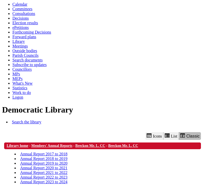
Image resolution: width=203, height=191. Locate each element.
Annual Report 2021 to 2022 (43, 172)
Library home (17, 146)
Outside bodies (24, 51)
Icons (154, 135)
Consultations (23, 13)
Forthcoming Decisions (31, 32)
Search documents (27, 60)
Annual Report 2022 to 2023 (43, 177)
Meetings (20, 46)
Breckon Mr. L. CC (90, 146)
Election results (25, 23)
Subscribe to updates (29, 64)
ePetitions (20, 27)
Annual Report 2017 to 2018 (43, 154)
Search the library (26, 122)
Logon (17, 97)
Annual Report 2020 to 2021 (43, 168)
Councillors (22, 69)
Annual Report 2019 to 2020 (43, 163)
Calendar (19, 4)
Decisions (20, 18)
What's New (22, 83)
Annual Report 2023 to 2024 (43, 182)
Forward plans (24, 37)
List (171, 135)
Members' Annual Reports (51, 146)
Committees (22, 9)
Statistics (19, 88)
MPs (16, 74)
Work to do (21, 92)
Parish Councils (25, 55)
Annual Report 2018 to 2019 (43, 158)
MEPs (17, 78)
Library (18, 41)
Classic (190, 135)
